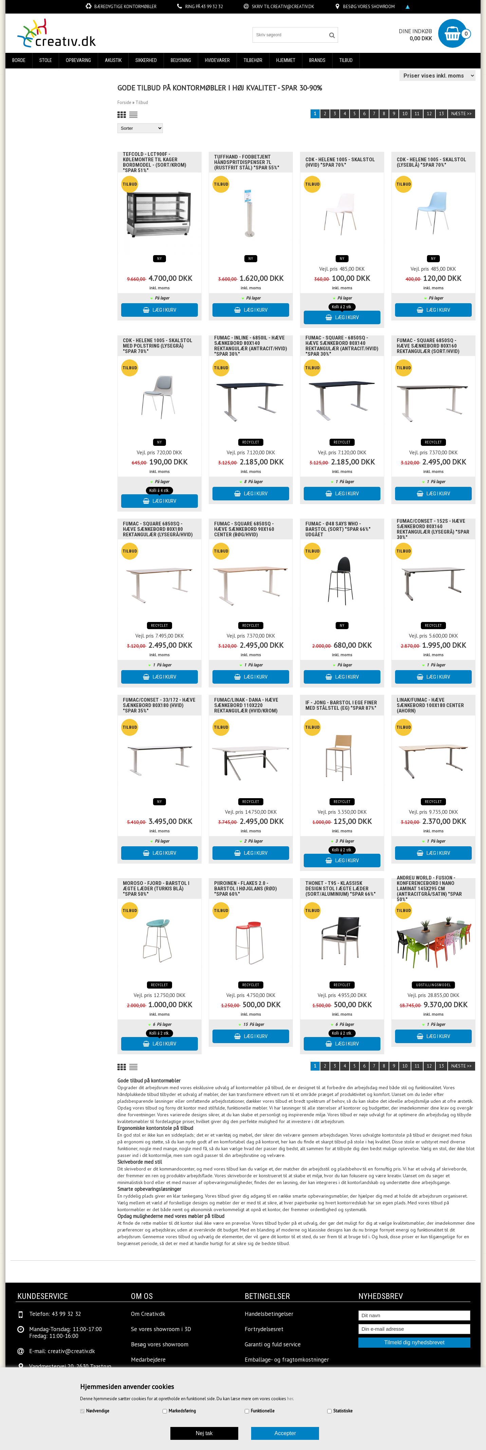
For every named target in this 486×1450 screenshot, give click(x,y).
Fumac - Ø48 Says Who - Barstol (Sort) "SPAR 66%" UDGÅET (338, 529)
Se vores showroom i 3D (161, 1329)
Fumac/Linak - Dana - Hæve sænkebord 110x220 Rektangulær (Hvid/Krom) (246, 705)
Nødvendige (97, 1411)
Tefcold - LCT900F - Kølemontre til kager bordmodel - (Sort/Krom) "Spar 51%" (154, 162)
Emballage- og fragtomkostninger (287, 1359)
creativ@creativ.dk (292, 6)
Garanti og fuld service (273, 1344)
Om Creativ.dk (148, 1314)
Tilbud (346, 60)
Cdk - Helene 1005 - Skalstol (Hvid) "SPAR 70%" (340, 162)
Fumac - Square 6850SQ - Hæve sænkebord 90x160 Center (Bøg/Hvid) (244, 529)
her (290, 1399)
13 (441, 114)
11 (417, 114)
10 (405, 114)
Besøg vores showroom (369, 6)
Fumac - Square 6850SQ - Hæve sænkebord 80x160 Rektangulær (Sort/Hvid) (428, 345)
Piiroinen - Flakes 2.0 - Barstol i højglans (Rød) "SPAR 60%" (245, 888)
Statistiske (343, 1411)
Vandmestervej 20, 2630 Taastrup (70, 1366)
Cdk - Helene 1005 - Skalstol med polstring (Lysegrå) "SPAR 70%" (157, 345)
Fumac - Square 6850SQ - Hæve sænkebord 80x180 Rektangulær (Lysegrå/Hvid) (158, 529)
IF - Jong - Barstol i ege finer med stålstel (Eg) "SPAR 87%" (341, 705)
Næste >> (461, 114)
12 (429, 114)
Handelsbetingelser (269, 1314)
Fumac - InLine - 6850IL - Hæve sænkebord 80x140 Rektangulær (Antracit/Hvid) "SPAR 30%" (250, 346)
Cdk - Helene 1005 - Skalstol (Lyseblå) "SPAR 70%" (431, 162)
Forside (124, 102)
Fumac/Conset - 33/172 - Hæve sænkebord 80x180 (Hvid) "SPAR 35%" (159, 705)
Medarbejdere (148, 1359)
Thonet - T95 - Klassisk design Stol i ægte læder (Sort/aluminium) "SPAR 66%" (340, 888)
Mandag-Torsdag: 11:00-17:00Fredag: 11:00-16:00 (65, 1332)
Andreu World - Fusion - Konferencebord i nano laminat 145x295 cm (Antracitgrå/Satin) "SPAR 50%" (429, 889)
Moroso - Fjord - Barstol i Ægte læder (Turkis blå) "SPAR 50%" (156, 888)
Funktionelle (263, 1411)
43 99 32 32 (212, 6)
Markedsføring (182, 1411)
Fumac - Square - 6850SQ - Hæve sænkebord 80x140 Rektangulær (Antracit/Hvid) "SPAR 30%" (341, 346)
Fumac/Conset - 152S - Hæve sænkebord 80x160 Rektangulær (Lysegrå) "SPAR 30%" (433, 529)
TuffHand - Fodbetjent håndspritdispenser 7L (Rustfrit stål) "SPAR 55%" (246, 162)
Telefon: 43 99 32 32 (55, 1314)
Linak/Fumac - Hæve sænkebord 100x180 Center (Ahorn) (430, 705)
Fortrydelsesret (264, 1329)
